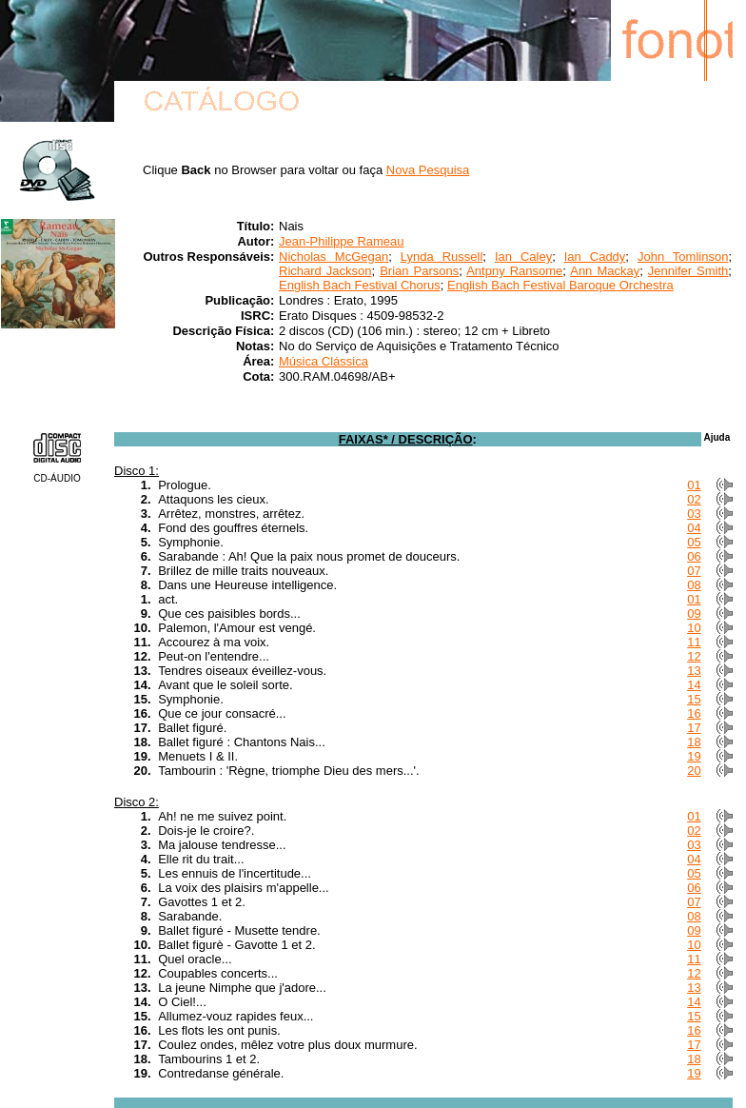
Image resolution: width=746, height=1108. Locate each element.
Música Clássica (323, 361)
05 (693, 542)
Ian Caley (523, 256)
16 (693, 713)
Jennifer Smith (688, 271)
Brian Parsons (419, 271)
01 (693, 485)
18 (693, 742)
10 (693, 628)
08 (693, 585)
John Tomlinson (683, 256)
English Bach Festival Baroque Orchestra (560, 285)
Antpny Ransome (514, 271)
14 (693, 685)
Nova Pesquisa (427, 170)
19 (693, 756)
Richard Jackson (325, 271)
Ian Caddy (595, 256)
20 (693, 770)
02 (693, 499)
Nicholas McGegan (333, 256)
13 (693, 670)
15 (693, 699)
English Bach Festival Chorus (360, 285)
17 (693, 728)
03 (693, 513)
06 (693, 556)
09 (693, 613)
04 (693, 528)
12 (693, 656)
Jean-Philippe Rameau (341, 241)
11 (693, 642)
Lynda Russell (442, 256)
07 (693, 571)
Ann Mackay (604, 271)
